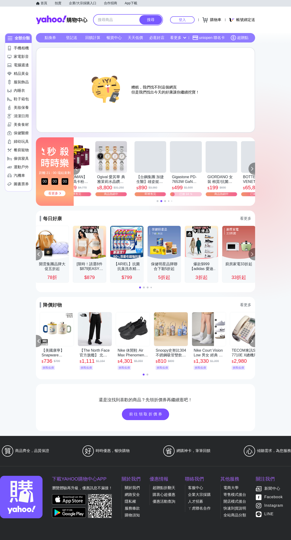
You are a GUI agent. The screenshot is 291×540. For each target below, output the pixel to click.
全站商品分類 (234, 515)
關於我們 (132, 488)
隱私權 (130, 501)
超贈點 (239, 38)
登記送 (71, 38)
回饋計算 (92, 38)
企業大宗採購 (199, 495)
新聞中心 (272, 489)
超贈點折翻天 (164, 488)
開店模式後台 (234, 501)
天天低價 (135, 38)
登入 (182, 20)
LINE (269, 514)
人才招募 (195, 501)
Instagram (273, 506)
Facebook (273, 497)
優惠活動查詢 (164, 501)
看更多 (178, 38)
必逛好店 (156, 38)
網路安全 (132, 495)
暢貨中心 (114, 38)
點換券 (50, 38)
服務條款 (132, 508)
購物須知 (132, 515)
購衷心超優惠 (164, 495)
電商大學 (231, 488)
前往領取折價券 (146, 414)
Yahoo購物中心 (61, 19)
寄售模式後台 (234, 495)
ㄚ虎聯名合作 (199, 508)
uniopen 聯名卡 (209, 38)
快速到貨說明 (234, 508)
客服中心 (195, 488)
